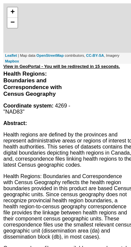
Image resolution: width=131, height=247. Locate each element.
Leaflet (11, 55)
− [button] (12, 23)
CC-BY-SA (95, 55)
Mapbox (12, 61)
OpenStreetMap (49, 55)
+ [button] (12, 12)
